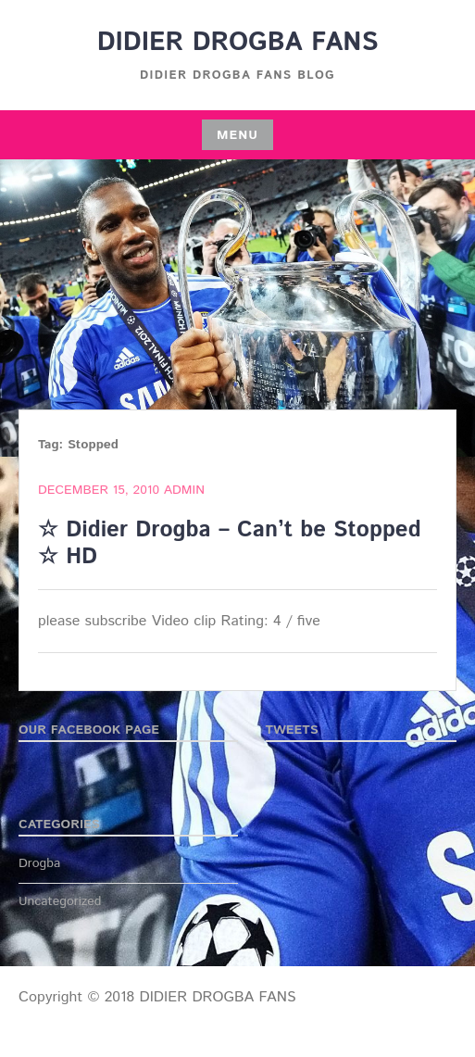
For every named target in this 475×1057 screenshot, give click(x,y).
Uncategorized (60, 901)
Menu (237, 135)
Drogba (39, 863)
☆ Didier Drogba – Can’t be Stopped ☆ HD (229, 543)
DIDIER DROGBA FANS (238, 42)
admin (184, 490)
